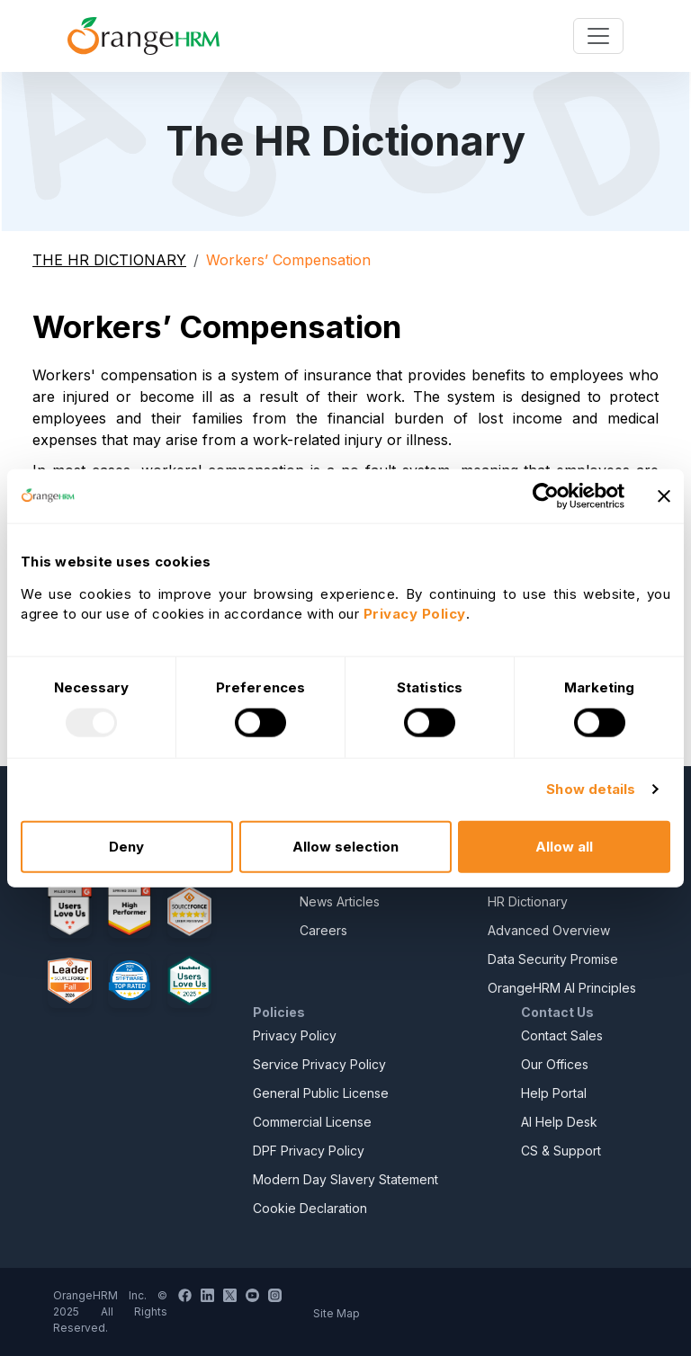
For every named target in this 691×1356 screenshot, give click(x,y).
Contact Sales (562, 1035)
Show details (590, 789)
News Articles (340, 901)
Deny (126, 845)
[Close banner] (664, 496)
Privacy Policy (295, 1035)
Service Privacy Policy (319, 1064)
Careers (323, 930)
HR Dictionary (528, 901)
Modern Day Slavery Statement (345, 1179)
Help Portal (554, 1093)
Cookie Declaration (310, 1208)
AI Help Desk (559, 1121)
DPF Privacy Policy (308, 1150)
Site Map (336, 1313)
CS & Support (561, 1150)
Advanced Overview (549, 930)
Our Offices (554, 1064)
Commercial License (312, 1121)
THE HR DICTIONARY (109, 260)
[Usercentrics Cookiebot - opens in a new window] (545, 496)
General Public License (321, 1093)
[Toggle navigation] (598, 36)
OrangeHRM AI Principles (562, 987)
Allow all (564, 845)
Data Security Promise (553, 959)
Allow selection (345, 845)
